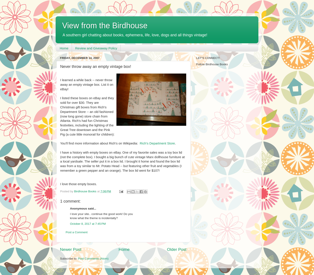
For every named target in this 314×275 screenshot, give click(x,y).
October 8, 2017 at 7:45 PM (88, 223)
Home (64, 48)
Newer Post (70, 249)
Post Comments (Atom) (93, 258)
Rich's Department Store (157, 143)
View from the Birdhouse (105, 25)
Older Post (176, 249)
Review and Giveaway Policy (96, 48)
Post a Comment (77, 232)
